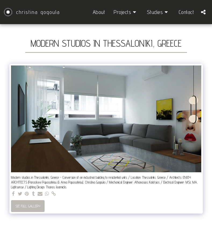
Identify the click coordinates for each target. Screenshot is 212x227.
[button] (126, 12)
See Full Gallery (27, 206)
